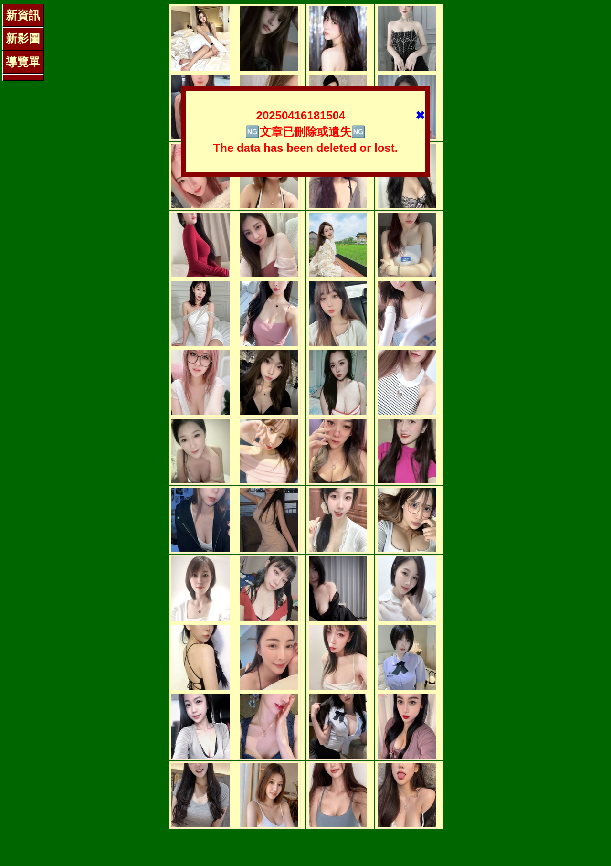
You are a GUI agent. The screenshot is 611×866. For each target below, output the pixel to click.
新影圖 (23, 38)
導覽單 (23, 61)
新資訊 (23, 15)
